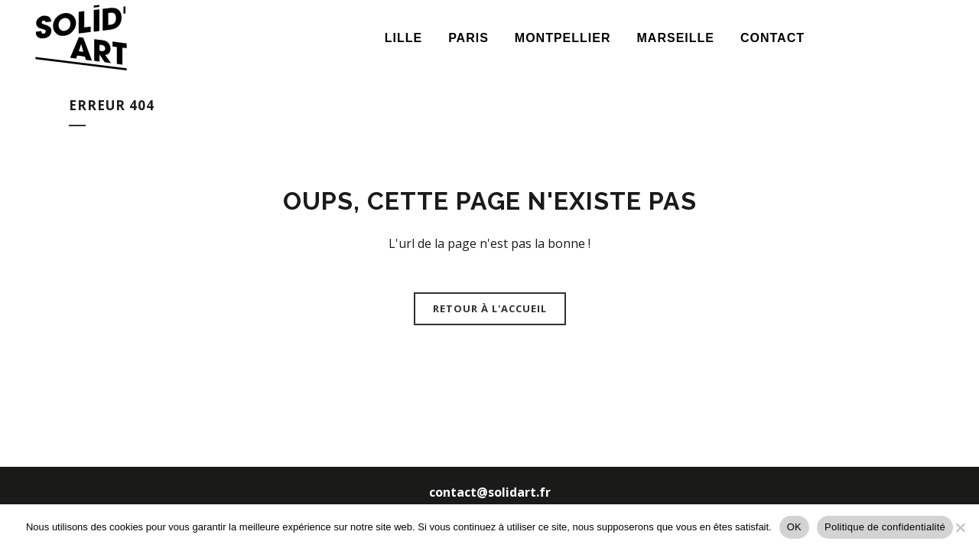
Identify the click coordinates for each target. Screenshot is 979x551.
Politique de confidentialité (885, 527)
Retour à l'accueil (490, 308)
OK (794, 527)
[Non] (960, 527)
